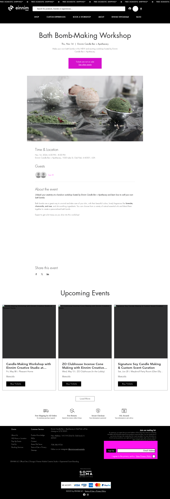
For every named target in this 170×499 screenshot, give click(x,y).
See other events (85, 64)
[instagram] (88, 494)
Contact (33, 441)
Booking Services (17, 447)
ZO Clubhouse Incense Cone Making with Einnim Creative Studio (83, 366)
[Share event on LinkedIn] (48, 274)
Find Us (13, 444)
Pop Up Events (16, 441)
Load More (85, 398)
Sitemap (34, 450)
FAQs (33, 438)
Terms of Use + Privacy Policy (95, 491)
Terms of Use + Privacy (38, 447)
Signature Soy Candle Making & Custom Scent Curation (139, 366)
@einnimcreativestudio (76, 449)
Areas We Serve (36, 444)
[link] (135, 9)
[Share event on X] (42, 274)
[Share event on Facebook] (36, 274)
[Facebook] (84, 494)
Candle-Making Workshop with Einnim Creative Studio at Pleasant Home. (28, 366)
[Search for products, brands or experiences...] (78, 8)
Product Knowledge (38, 435)
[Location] (141, 8)
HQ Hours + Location (18, 438)
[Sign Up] (111, 451)
